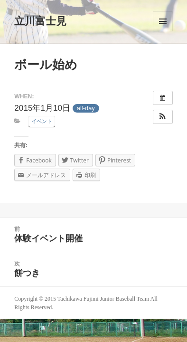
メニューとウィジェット (163, 21)
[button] (163, 117)
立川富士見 (40, 21)
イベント (41, 121)
